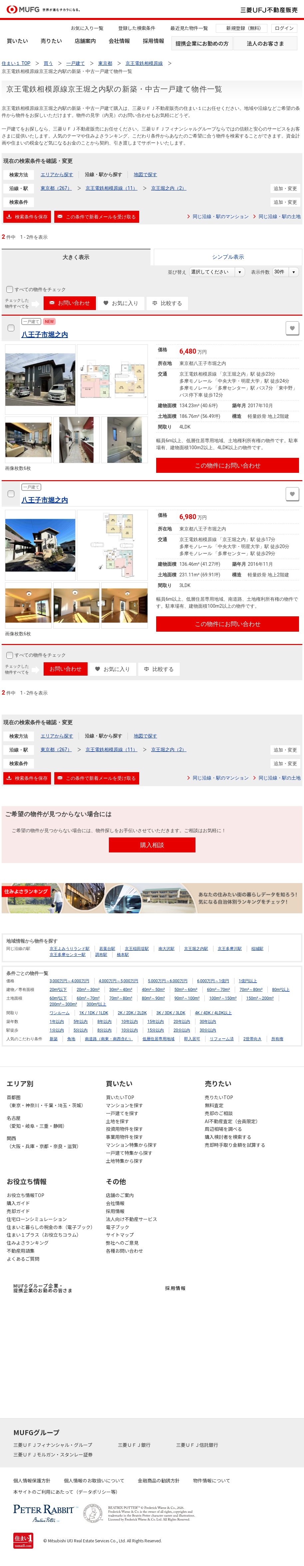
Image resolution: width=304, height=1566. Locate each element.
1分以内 (57, 1030)
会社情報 (119, 41)
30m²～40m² (120, 989)
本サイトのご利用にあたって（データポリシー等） (66, 1491)
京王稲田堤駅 (137, 948)
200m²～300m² (63, 1004)
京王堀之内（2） (168, 188)
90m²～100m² (187, 998)
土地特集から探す (124, 1160)
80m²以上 (280, 989)
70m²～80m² (250, 989)
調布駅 (101, 954)
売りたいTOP (219, 1097)
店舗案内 (85, 41)
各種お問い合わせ (124, 1250)
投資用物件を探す (124, 1128)
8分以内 (104, 1030)
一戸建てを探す (122, 1113)
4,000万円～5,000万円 (119, 981)
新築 (54, 1039)
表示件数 (264, 272)
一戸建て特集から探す (129, 1152)
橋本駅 (123, 954)
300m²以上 (96, 1004)
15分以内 (156, 1030)
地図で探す (145, 174)
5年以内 (81, 1021)
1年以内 (57, 1021)
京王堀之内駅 (196, 948)
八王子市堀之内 (44, 335)
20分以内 (181, 1030)
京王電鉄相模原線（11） (112, 188)
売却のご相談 (219, 1113)
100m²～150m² (222, 998)
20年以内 (181, 1021)
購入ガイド (18, 1203)
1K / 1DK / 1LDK (93, 1013)
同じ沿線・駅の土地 (280, 216)
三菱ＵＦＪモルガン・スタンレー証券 (53, 1454)
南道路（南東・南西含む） (109, 1039)
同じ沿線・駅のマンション (221, 216)
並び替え (180, 272)
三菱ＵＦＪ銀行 (135, 1444)
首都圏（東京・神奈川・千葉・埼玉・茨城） (46, 1101)
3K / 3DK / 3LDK (170, 1013)
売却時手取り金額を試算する (235, 1144)
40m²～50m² (153, 989)
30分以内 (208, 1030)
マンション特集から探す (131, 1144)
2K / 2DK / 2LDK (132, 1013)
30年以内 (208, 1021)
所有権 (277, 1039)
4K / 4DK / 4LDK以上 (213, 1013)
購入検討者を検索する (228, 1136)
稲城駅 (257, 948)
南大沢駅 (166, 948)
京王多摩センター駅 (68, 954)
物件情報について (211, 1480)
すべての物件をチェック (39, 289)
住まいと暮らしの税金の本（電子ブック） (51, 1227)
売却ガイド (18, 1211)
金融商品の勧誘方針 (159, 1480)
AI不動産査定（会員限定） (232, 1121)
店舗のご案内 (120, 1195)
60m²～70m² (218, 989)
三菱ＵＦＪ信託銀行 (197, 1444)
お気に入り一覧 (87, 28)
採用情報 (153, 41)
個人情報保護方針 (32, 1480)
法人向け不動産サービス (131, 1219)
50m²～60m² (185, 989)
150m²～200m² (260, 998)
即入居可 (192, 1039)
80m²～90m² (153, 998)
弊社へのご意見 (122, 1242)
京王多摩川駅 (230, 948)
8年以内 (104, 1021)
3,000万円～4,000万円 (69, 981)
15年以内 (156, 1021)
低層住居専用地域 (158, 1039)
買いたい (17, 41)
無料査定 (214, 1105)
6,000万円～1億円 (213, 981)
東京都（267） (56, 188)
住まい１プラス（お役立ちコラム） (44, 1234)
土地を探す (117, 1121)
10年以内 (129, 1021)
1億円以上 (248, 981)
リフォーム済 (222, 1039)
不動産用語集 (21, 1250)
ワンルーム (60, 1013)
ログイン (284, 28)
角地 (71, 1039)
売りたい (51, 41)
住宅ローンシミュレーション (37, 1219)
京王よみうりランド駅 (70, 948)
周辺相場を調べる (223, 1128)
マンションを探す (124, 1105)
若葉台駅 (107, 948)
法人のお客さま (265, 43)
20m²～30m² (88, 989)
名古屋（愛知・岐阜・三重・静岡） (37, 1121)
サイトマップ (120, 1234)
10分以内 (129, 1030)
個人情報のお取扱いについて (94, 1480)
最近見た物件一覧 (189, 28)
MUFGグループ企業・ (43, 1288)
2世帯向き (252, 1039)
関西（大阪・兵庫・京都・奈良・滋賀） (44, 1142)
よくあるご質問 (23, 1258)
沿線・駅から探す (103, 174)
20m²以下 (58, 989)
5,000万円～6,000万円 (167, 981)
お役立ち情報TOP (25, 1195)
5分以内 (81, 1030)
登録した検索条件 (136, 28)
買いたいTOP (120, 1097)
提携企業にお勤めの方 (202, 43)
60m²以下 (58, 998)
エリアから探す (57, 174)
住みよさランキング (28, 1242)
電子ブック (117, 1227)
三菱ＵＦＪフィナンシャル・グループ (53, 1444)
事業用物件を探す (124, 1136)
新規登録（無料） (245, 28)
